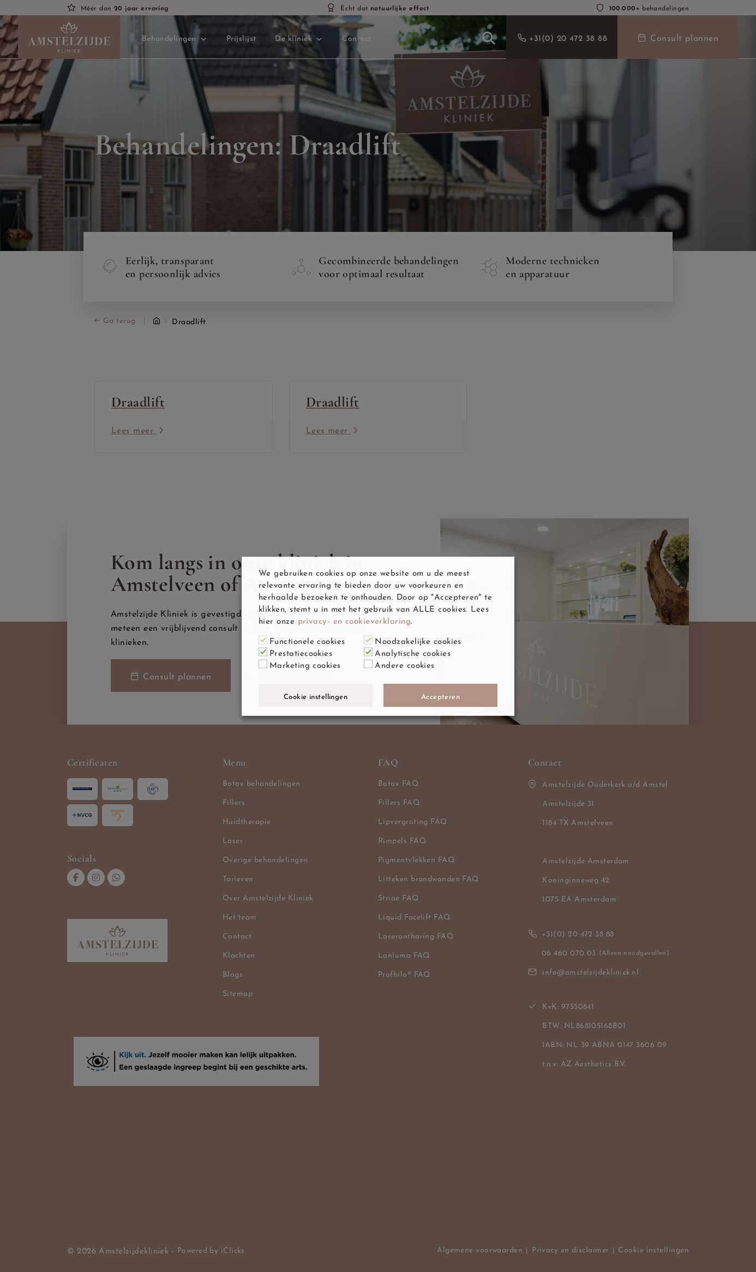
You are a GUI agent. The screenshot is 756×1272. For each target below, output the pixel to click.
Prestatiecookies (300, 651)
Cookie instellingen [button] (316, 695)
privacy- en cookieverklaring (354, 619)
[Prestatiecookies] (263, 652)
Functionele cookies (307, 639)
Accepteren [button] (440, 695)
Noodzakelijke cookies (418, 639)
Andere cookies (404, 663)
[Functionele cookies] (263, 640)
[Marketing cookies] (263, 664)
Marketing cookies (305, 663)
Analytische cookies (413, 651)
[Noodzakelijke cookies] (368, 640)
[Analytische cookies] (368, 652)
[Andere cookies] (368, 664)
